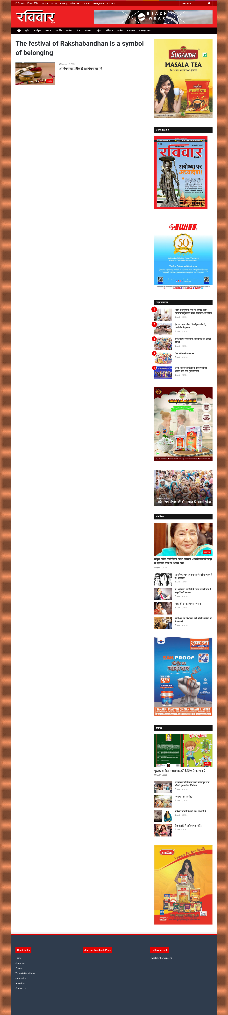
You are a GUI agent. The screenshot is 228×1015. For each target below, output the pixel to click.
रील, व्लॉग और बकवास (184, 353)
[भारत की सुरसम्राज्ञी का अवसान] (163, 608)
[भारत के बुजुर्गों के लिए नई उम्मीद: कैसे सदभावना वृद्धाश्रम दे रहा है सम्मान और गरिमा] (163, 315)
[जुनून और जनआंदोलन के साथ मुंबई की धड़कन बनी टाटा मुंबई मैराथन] (163, 372)
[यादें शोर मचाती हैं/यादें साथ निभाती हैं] (163, 816)
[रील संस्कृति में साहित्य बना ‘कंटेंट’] (163, 830)
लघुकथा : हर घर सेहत (183, 796)
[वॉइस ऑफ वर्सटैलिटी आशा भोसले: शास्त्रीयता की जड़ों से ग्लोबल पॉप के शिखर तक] (183, 539)
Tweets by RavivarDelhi (161, 958)
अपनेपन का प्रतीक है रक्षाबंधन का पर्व (80, 69)
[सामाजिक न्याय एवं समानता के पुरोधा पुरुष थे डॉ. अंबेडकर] (163, 579)
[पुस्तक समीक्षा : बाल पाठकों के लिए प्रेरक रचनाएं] (183, 750)
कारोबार (69, 30)
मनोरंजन (88, 30)
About (54, 3)
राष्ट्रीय (27, 30)
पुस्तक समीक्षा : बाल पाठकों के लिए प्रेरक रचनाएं (179, 771)
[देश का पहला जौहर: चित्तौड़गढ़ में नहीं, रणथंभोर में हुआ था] (163, 329)
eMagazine (20, 978)
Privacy (63, 3)
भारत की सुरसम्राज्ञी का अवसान (188, 603)
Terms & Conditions (25, 973)
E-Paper (86, 3)
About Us (20, 963)
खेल (78, 30)
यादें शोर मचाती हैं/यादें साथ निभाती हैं (190, 811)
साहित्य (98, 30)
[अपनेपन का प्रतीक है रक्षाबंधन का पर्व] (35, 73)
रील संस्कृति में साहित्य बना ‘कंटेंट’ (188, 825)
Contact (111, 3)
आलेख (120, 30)
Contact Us (20, 988)
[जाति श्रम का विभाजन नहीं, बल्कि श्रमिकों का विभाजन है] (163, 623)
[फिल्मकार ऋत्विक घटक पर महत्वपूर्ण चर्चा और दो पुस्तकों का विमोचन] (163, 787)
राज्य (47, 30)
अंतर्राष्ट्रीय (37, 30)
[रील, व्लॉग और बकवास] (163, 358)
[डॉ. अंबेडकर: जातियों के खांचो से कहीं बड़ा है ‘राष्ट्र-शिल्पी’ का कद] (163, 594)
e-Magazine (144, 30)
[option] (183, 488)
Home (45, 3)
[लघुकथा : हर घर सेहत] (163, 801)
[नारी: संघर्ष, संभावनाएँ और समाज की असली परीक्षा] (163, 344)
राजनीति (59, 30)
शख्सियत (109, 30)
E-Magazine (98, 3)
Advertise (74, 3)
